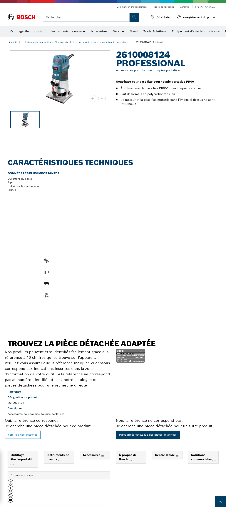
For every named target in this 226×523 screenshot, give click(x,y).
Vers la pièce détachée (22, 434)
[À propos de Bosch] (130, 460)
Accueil (13, 42)
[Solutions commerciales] (213, 460)
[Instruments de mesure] (59, 460)
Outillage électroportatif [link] (21, 457)
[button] (10, 483)
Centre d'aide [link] (165, 455)
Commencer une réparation (132, 6)
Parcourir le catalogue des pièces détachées (148, 434)
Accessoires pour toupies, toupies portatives (103, 42)
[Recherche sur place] (134, 17)
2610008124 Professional (149, 42)
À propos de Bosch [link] (128, 457)
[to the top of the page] (220, 501)
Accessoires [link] (92, 455)
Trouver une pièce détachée (65, 314)
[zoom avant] (92, 98)
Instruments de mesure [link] (58, 457)
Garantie (184, 6)
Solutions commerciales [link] (201, 457)
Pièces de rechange (163, 6)
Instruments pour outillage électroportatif (48, 42)
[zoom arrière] (102, 98)
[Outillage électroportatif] (12, 464)
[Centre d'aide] (177, 456)
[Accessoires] (102, 456)
